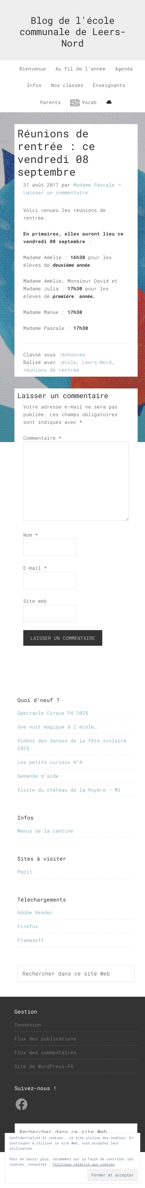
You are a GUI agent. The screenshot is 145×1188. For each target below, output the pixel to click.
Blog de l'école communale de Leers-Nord (72, 31)
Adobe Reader (35, 912)
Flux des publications (45, 1038)
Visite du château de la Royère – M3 (69, 790)
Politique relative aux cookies (84, 1164)
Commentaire (42, 438)
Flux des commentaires (45, 1052)
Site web (35, 601)
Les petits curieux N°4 (49, 762)
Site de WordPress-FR (43, 1066)
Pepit (24, 872)
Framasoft (30, 940)
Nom (30, 535)
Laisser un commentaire (55, 192)
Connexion (27, 1024)
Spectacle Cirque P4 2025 (52, 713)
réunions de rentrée (51, 370)
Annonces (73, 354)
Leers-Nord (97, 362)
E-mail (35, 568)
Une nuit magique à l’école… (57, 727)
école (69, 362)
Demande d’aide (38, 776)
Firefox (27, 926)
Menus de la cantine (45, 831)
